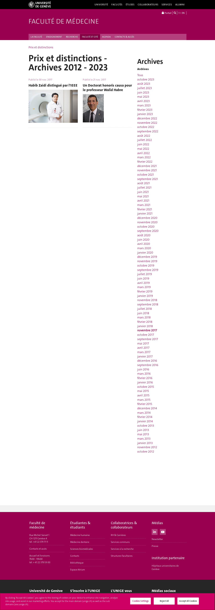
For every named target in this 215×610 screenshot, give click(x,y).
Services (167, 4)
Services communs (120, 541)
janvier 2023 (145, 114)
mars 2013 (143, 439)
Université (101, 4)
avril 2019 (143, 283)
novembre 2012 (147, 447)
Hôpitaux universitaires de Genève (165, 567)
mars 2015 (143, 400)
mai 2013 (143, 434)
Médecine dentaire (79, 541)
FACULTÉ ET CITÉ (90, 36)
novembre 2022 (147, 123)
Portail (166, 12)
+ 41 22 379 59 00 (41, 562)
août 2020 (143, 235)
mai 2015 (143, 391)
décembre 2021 (147, 166)
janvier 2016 (145, 382)
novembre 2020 (147, 222)
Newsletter (157, 539)
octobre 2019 (145, 265)
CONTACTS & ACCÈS (124, 36)
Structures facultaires (122, 555)
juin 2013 (143, 430)
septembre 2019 (147, 270)
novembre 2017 (147, 330)
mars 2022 (144, 157)
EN (183, 12)
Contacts (74, 555)
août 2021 (143, 183)
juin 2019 (143, 278)
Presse (155, 546)
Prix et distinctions (41, 47)
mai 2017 (143, 343)
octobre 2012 (145, 452)
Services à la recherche (122, 548)
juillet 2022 (144, 140)
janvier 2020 (145, 253)
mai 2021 (143, 196)
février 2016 (144, 378)
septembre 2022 (147, 131)
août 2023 (143, 84)
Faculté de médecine (64, 21)
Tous (140, 75)
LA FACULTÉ (36, 36)
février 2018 (144, 322)
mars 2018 (144, 317)
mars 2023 (144, 105)
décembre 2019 (147, 257)
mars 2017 (143, 352)
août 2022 (143, 136)
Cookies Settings (140, 601)
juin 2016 (143, 369)
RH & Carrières (118, 535)
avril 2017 (143, 348)
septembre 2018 (147, 304)
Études (130, 4)
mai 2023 (143, 97)
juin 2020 (143, 240)
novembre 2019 (147, 261)
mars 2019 (144, 287)
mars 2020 (144, 248)
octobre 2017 (145, 335)
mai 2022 (143, 149)
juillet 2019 (144, 274)
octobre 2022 (145, 127)
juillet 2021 (144, 188)
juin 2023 (143, 92)
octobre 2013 (145, 426)
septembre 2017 (147, 339)
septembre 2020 (148, 231)
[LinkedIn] (154, 531)
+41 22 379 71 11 (40, 541)
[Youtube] (163, 531)
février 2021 (144, 209)
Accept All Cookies (188, 601)
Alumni (180, 4)
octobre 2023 (145, 79)
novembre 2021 (147, 170)
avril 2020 (143, 244)
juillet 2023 (144, 88)
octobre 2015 (145, 387)
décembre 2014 (147, 408)
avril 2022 (143, 153)
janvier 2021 (145, 213)
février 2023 (144, 110)
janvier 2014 (145, 421)
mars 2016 (144, 374)
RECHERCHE (72, 36)
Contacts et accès (38, 548)
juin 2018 (143, 313)
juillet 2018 (144, 309)
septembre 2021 (147, 179)
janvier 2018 (145, 326)
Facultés (116, 4)
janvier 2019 (145, 296)
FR (179, 12)
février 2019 (144, 291)
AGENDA (106, 36)
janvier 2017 (145, 356)
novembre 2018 (147, 300)
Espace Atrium (77, 569)
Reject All (164, 601)
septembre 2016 (147, 365)
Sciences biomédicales (81, 548)
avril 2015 (143, 395)
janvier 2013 (145, 443)
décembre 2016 (147, 361)
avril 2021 (143, 201)
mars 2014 (144, 413)
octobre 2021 (145, 175)
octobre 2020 (146, 227)
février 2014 (144, 417)
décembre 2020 (147, 218)
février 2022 (144, 162)
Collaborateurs (148, 4)
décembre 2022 (147, 118)
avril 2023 (143, 101)
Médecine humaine (80, 535)
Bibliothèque (76, 562)
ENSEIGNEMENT (54, 36)
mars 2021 (143, 205)
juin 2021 (143, 192)
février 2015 (144, 404)
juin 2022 (143, 144)
